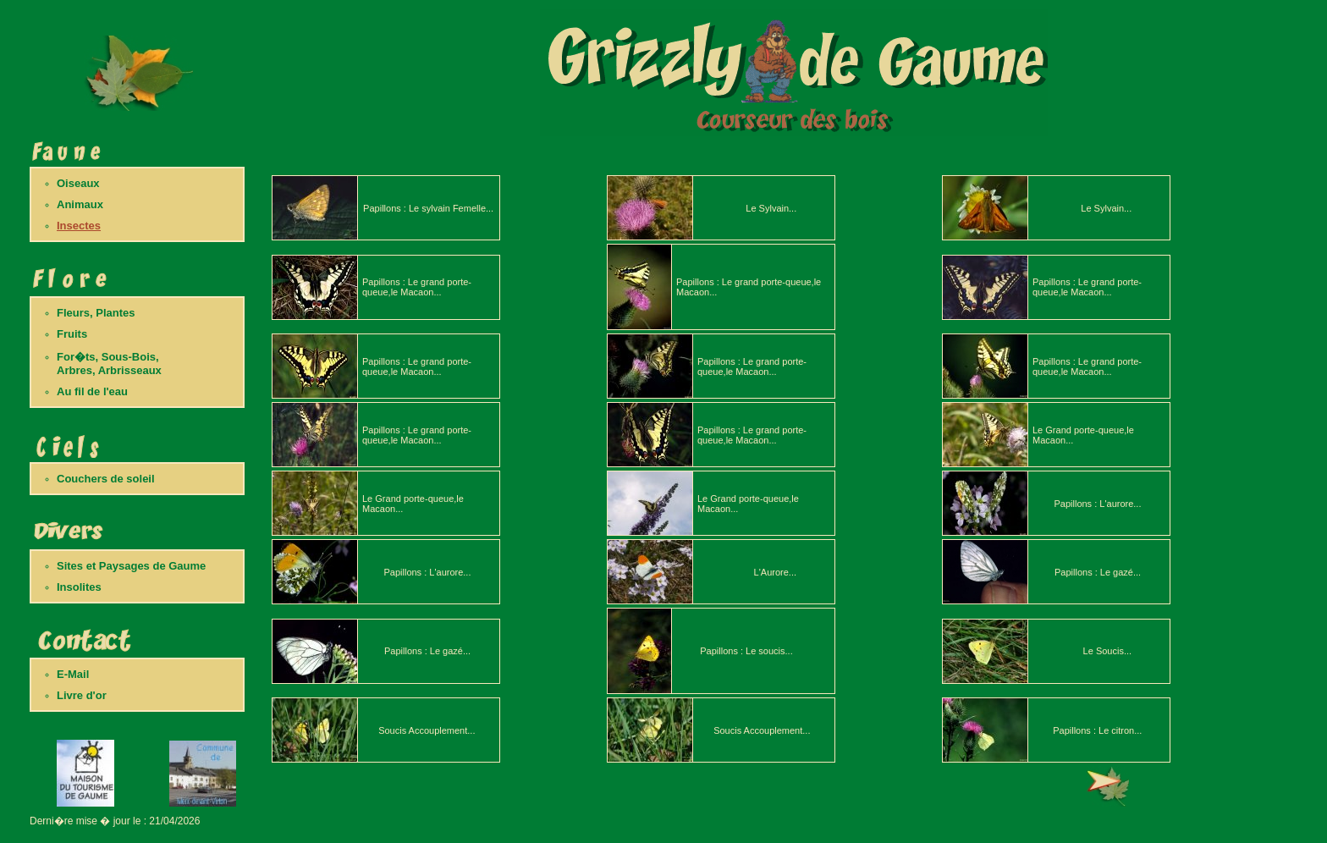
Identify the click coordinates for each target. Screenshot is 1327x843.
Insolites (79, 587)
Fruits (72, 334)
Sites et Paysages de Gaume (131, 565)
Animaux (80, 204)
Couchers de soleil (106, 478)
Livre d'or (82, 695)
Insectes (79, 225)
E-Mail (73, 674)
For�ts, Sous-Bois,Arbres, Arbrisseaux (109, 363)
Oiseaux (78, 183)
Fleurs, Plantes (96, 312)
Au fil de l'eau (92, 391)
